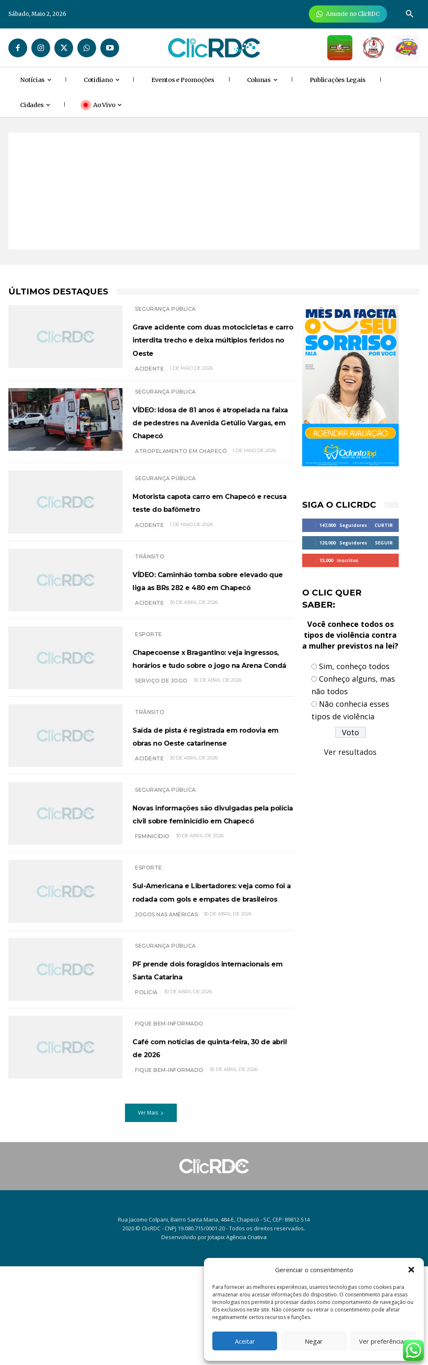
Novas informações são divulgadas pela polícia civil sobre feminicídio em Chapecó (207, 880)
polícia (146, 1094)
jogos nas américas (166, 1012)
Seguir (384, 542)
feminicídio (152, 916)
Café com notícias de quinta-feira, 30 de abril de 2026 (211, 1145)
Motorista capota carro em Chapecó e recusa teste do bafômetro (206, 530)
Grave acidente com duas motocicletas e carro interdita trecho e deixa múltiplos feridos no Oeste (205, 345)
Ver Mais (151, 1210)
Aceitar (245, 1341)
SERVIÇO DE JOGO (161, 738)
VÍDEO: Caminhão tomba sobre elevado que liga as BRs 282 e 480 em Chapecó (207, 612)
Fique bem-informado (169, 1122)
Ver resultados (350, 752)
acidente (149, 642)
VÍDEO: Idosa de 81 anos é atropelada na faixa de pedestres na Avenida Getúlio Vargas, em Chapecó (210, 441)
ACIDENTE (149, 381)
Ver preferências (383, 1341)
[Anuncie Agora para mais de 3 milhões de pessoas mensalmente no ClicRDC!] (348, 14)
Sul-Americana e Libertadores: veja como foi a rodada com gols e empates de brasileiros (212, 976)
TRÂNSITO (149, 583)
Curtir (383, 525)
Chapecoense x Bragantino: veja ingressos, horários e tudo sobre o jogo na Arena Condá (208, 702)
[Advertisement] (214, 191)
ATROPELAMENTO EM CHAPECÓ (181, 477)
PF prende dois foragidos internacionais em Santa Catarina (201, 1065)
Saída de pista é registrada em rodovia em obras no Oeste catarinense (205, 791)
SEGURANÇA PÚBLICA (165, 309)
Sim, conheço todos (354, 666)
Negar (314, 1341)
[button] (411, 1269)
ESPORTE (148, 665)
